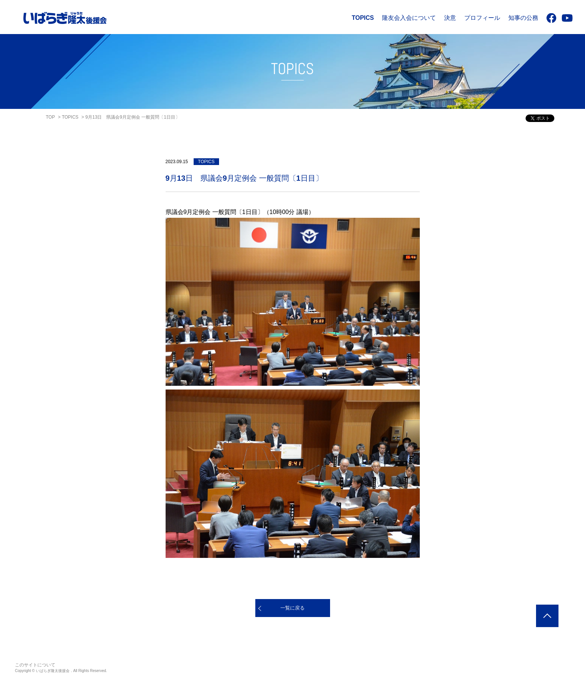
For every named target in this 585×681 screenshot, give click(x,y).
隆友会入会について (409, 18)
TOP (50, 117)
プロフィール (482, 18)
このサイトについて (35, 665)
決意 (450, 18)
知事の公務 (523, 18)
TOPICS (363, 18)
